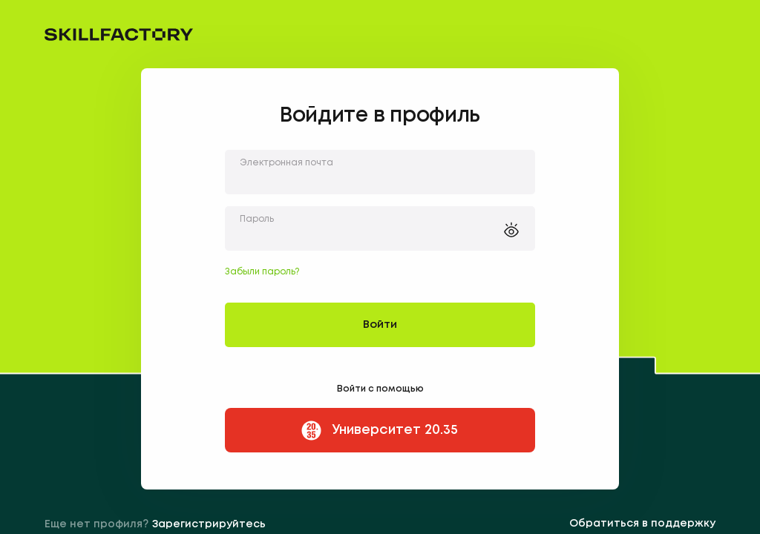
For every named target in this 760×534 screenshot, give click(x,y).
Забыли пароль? (262, 272)
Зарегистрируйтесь (209, 524)
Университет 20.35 (378, 430)
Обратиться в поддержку (642, 523)
